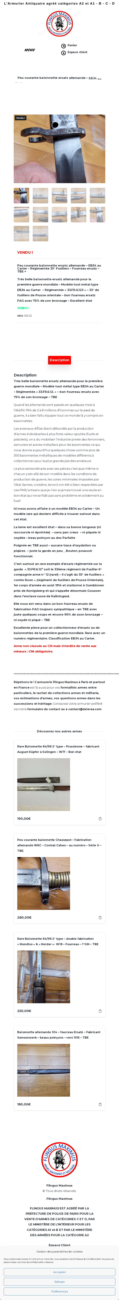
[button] (30, 49)
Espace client (77, 52)
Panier (72, 45)
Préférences (59, 1291)
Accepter (59, 1272)
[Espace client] (63, 53)
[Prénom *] (87, 1232)
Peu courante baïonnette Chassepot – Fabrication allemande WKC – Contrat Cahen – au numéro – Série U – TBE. (59, 845)
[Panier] (63, 46)
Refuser (59, 1281)
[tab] (59, 360)
